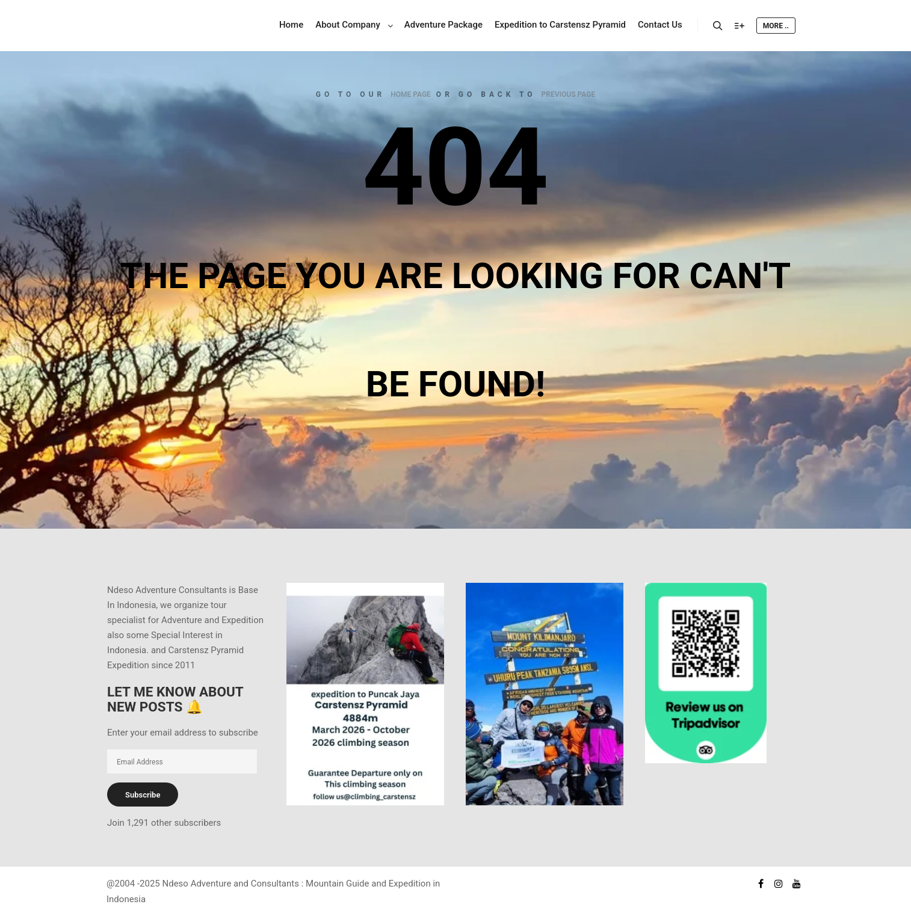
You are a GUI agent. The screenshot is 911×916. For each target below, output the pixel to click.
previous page (569, 94)
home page (411, 94)
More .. (776, 26)
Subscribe (142, 794)
